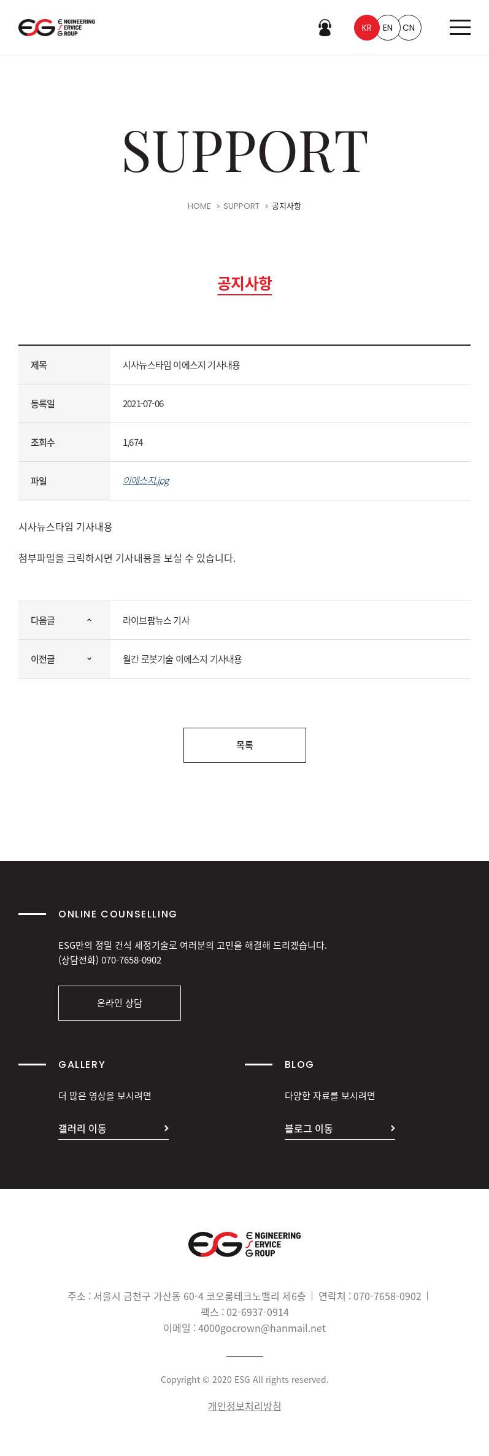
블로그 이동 (309, 1128)
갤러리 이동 (82, 1128)
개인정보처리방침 (245, 1405)
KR (367, 27)
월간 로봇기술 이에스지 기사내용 (182, 659)
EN (388, 27)
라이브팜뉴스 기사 (156, 620)
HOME (199, 208)
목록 (244, 745)
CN (408, 27)
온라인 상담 (119, 1003)
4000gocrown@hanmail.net (262, 1327)
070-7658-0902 (131, 960)
